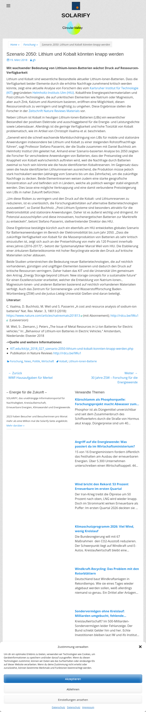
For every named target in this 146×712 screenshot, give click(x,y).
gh (34, 60)
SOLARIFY (75, 15)
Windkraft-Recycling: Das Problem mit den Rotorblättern (107, 571)
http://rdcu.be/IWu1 (68, 353)
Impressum (88, 707)
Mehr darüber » (15, 425)
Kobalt (63, 361)
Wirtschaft (47, 361)
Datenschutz (58, 707)
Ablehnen (73, 689)
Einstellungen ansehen (73, 700)
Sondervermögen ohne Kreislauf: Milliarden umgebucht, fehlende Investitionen (100, 613)
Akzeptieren (73, 679)
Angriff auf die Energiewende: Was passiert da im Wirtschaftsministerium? (105, 444)
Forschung (30, 45)
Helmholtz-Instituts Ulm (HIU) (53, 93)
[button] (140, 647)
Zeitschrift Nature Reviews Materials (54, 111)
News (27, 361)
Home (14, 45)
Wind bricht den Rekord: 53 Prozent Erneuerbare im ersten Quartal (102, 486)
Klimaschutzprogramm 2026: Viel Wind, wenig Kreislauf (104, 528)
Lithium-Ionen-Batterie (83, 361)
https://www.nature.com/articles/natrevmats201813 (44, 315)
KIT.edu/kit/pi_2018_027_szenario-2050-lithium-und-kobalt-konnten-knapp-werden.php (71, 349)
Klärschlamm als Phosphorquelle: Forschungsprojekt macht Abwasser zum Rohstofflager (105, 401)
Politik (36, 361)
